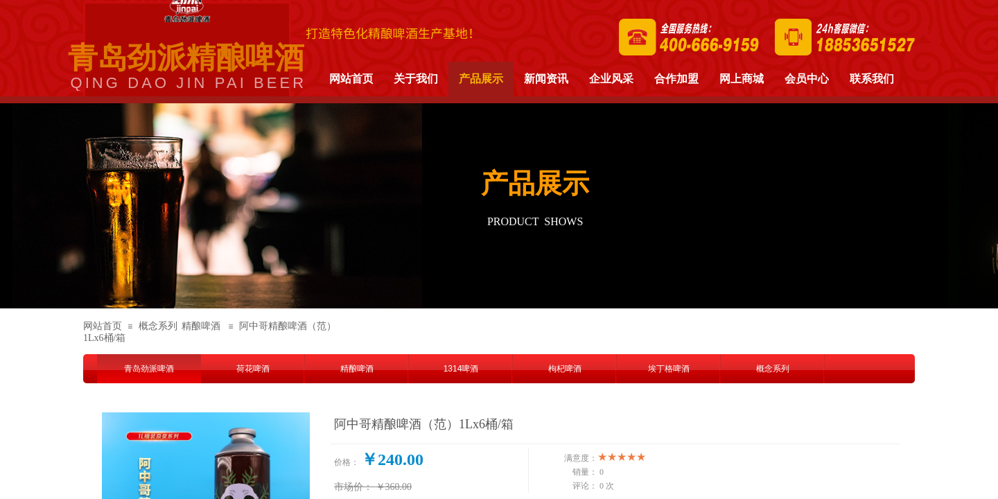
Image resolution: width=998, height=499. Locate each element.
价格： (346, 462)
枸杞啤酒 (564, 369)
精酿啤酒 (201, 326)
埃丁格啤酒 (669, 369)
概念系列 (158, 326)
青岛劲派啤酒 (149, 369)
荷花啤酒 (253, 369)
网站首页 (102, 326)
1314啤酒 (461, 369)
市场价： (353, 487)
